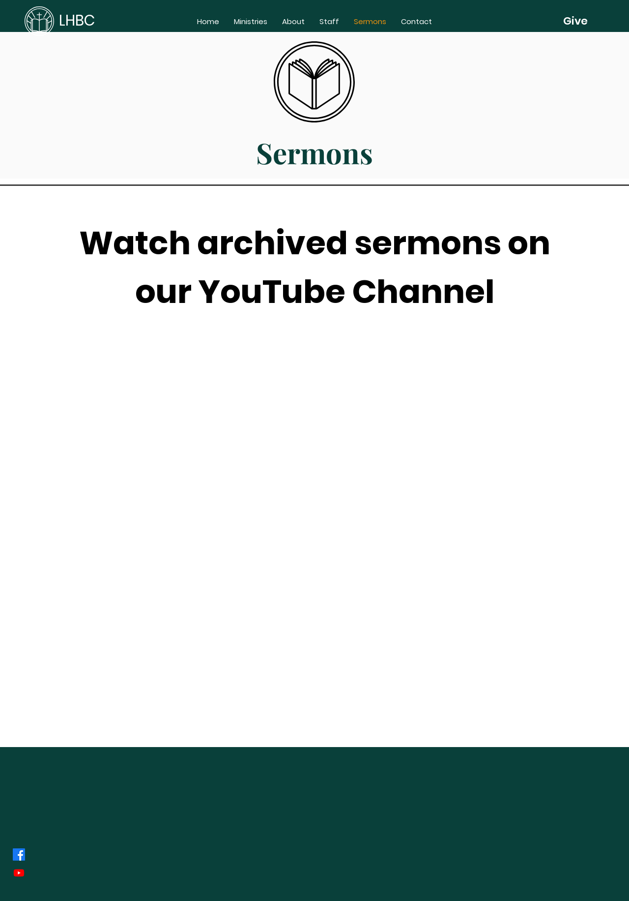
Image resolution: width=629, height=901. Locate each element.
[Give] (575, 21)
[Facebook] (19, 854)
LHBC (77, 20)
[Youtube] (19, 873)
